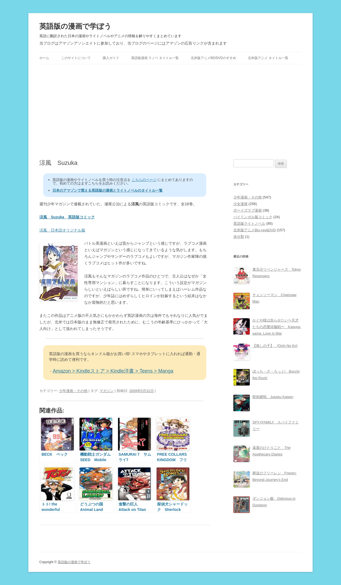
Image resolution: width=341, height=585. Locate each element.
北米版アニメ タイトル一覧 (268, 58)
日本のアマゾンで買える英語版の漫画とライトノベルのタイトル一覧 (107, 190)
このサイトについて (76, 58)
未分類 (238, 237)
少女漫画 (240, 204)
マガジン (106, 391)
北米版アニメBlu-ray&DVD (254, 230)
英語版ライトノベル (249, 223)
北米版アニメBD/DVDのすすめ (213, 58)
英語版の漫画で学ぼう (75, 26)
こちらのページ (144, 180)
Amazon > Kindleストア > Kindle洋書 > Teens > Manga (113, 371)
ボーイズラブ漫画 (247, 210)
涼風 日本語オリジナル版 (62, 230)
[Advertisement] (170, 112)
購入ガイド (111, 58)
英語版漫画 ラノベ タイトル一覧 (155, 58)
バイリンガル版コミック (252, 217)
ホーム (44, 58)
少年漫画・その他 (73, 391)
